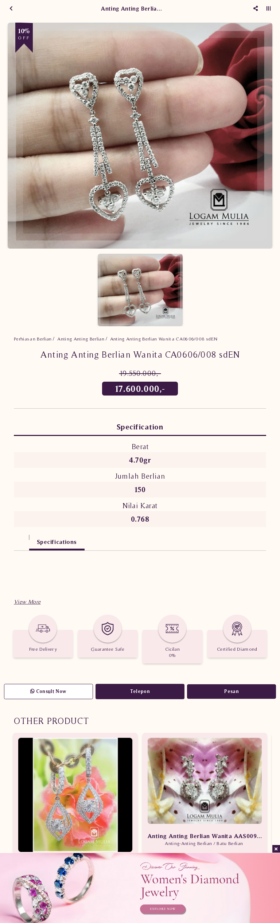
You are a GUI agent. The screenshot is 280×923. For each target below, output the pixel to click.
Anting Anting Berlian (80, 339)
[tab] (21, 538)
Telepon (140, 691)
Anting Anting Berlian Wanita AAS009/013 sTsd (205, 836)
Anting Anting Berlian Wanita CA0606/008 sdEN (163, 339)
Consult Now (48, 691)
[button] (27, 602)
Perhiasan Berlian (33, 339)
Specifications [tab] (57, 541)
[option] (140, 136)
